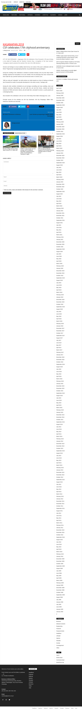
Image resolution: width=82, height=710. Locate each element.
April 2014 (58, 434)
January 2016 (59, 383)
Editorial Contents (60, 623)
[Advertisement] (41, 28)
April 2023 (58, 174)
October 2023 (59, 160)
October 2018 (59, 304)
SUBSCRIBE (28, 2)
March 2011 (59, 522)
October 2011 (59, 506)
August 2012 (59, 482)
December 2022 (60, 184)
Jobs (30, 687)
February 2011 (60, 525)
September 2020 (60, 249)
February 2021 (60, 237)
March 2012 (59, 494)
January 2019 (59, 297)
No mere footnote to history (12, 114)
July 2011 (58, 513)
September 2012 (60, 479)
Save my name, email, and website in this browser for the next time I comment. (23, 189)
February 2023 (60, 179)
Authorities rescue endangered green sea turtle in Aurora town (68, 66)
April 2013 (58, 462)
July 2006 (58, 599)
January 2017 (59, 354)
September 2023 (60, 162)
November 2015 (60, 388)
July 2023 (58, 167)
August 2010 (59, 539)
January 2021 (59, 239)
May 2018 (58, 316)
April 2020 (58, 261)
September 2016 (60, 364)
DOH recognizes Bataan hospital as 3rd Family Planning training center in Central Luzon (46, 150)
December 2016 (60, 357)
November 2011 (60, 503)
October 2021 (59, 218)
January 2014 (59, 441)
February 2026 (60, 93)
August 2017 (59, 338)
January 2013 (59, 470)
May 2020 (58, 258)
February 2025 (60, 122)
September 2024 (60, 134)
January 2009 (59, 585)
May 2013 (58, 460)
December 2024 (60, 126)
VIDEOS (60, 15)
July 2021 (58, 225)
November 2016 (60, 359)
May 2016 (58, 374)
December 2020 (60, 242)
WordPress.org (60, 662)
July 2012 (58, 484)
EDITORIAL (22, 15)
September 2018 (60, 306)
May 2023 (58, 172)
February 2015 (60, 410)
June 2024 (59, 141)
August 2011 (59, 510)
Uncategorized (60, 645)
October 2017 (59, 333)
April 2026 (58, 88)
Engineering (59, 626)
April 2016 (58, 376)
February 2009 (60, 582)
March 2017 (59, 350)
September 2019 (60, 278)
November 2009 (60, 561)
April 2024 (58, 146)
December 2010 (60, 530)
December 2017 (60, 328)
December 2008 (60, 587)
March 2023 (59, 177)
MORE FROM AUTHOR (20, 133)
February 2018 (60, 323)
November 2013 (60, 446)
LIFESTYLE (45, 15)
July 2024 (58, 138)
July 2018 (58, 311)
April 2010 (58, 549)
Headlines (58, 633)
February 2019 (60, 294)
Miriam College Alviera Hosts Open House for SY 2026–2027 (10, 149)
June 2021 (59, 227)
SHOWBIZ (37, 15)
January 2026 (59, 95)
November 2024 (60, 129)
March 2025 (59, 119)
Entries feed (59, 657)
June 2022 (59, 198)
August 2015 (59, 395)
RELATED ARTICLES (8, 133)
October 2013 (59, 448)
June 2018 (59, 314)
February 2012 (60, 496)
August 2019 (59, 280)
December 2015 (60, 386)
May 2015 (58, 402)
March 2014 (59, 436)
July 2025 (58, 110)
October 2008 (59, 592)
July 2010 (58, 542)
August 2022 (59, 194)
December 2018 (60, 299)
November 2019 (60, 273)
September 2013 (60, 450)
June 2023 (59, 170)
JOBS (66, 15)
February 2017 (60, 352)
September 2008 (60, 594)
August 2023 (59, 165)
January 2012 (59, 498)
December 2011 (60, 501)
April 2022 (58, 203)
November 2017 (60, 330)
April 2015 (58, 405)
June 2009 (59, 573)
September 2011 (60, 508)
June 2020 (59, 256)
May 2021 (58, 230)
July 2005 (58, 604)
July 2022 (58, 196)
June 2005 (59, 606)
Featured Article (60, 631)
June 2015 (59, 400)
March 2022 (59, 206)
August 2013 (59, 453)
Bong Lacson (7, 50)
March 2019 (59, 292)
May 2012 (58, 489)
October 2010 (59, 534)
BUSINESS (53, 15)
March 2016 (59, 378)
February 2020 (60, 266)
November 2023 (60, 158)
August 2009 (59, 568)
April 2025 (58, 117)
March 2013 (59, 465)
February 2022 (60, 208)
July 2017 (58, 340)
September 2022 (60, 191)
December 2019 (60, 270)
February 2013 (60, 467)
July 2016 (58, 369)
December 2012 (60, 472)
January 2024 (59, 153)
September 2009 (60, 566)
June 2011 (59, 515)
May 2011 (58, 518)
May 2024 (58, 143)
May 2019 (58, 287)
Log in (57, 655)
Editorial (31, 676)
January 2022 (59, 210)
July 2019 (58, 282)
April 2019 (58, 290)
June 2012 (59, 486)
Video (57, 647)
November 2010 (60, 532)
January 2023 (59, 182)
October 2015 (59, 390)
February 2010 (60, 554)
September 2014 (60, 422)
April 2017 (58, 347)
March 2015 (59, 407)
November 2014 (60, 417)
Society (58, 643)
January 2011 (59, 527)
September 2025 (60, 105)
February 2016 (60, 381)
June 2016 (59, 371)
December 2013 (60, 443)
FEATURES (14, 15)
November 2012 (60, 474)
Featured (58, 628)
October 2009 (59, 563)
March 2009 (59, 580)
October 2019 (59, 275)
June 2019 (59, 285)
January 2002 (59, 611)
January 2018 (59, 326)
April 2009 (58, 578)
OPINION (30, 15)
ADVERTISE (21, 2)
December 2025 (60, 98)
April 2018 (58, 318)
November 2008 (60, 590)
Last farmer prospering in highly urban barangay (41, 115)
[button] (79, 15)
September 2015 (60, 393)
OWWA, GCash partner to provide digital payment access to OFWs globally (66, 71)
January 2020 (59, 268)
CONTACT (16, 2)
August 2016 (59, 366)
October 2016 (59, 362)
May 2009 (58, 575)
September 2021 (60, 220)
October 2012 (59, 477)
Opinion (58, 638)
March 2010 (59, 551)
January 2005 (59, 609)
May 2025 (58, 114)
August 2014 (59, 424)
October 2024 (59, 131)
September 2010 (60, 537)
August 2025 (59, 107)
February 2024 (60, 150)
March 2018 (59, 321)
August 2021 (59, 222)
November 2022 (60, 186)
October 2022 (59, 189)
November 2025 (60, 100)
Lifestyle (58, 635)
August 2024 (59, 136)
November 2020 (60, 244)
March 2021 (59, 234)
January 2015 (59, 412)
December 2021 (60, 213)
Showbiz (58, 640)
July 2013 (58, 455)
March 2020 (59, 263)
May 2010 (58, 546)
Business (58, 621)
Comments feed (60, 660)
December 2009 (60, 558)
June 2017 (59, 342)
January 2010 (59, 556)
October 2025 (59, 102)
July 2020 (58, 254)
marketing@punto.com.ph (8, 695)
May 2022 (58, 201)
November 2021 (60, 215)
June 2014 (59, 429)
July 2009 (58, 570)
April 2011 (58, 520)
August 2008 (59, 597)
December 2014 (60, 414)
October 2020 (59, 246)
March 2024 (59, 148)
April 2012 (58, 491)
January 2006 (59, 602)
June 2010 (59, 544)
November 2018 (60, 302)
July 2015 (58, 398)
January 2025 (59, 124)
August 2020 (59, 251)
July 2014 (58, 426)
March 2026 (59, 90)
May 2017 (58, 345)
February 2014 (60, 438)
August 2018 (59, 309)
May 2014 (58, 431)
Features (31, 674)
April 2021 (58, 232)
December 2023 (60, 155)
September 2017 (60, 335)
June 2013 (59, 458)
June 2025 (59, 112)
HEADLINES (6, 15)
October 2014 (59, 419)
